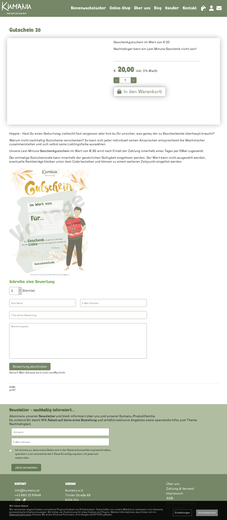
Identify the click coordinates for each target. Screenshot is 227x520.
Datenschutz (175, 490)
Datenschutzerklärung (81, 432)
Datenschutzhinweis (20, 514)
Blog (158, 8)
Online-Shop (120, 8)
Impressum (174, 476)
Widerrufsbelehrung (181, 486)
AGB (169, 481)
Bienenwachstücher (88, 8)
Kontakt (190, 8)
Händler (172, 8)
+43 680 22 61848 (28, 478)
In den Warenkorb (139, 97)
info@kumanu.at (27, 473)
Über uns (142, 8)
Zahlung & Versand (180, 471)
